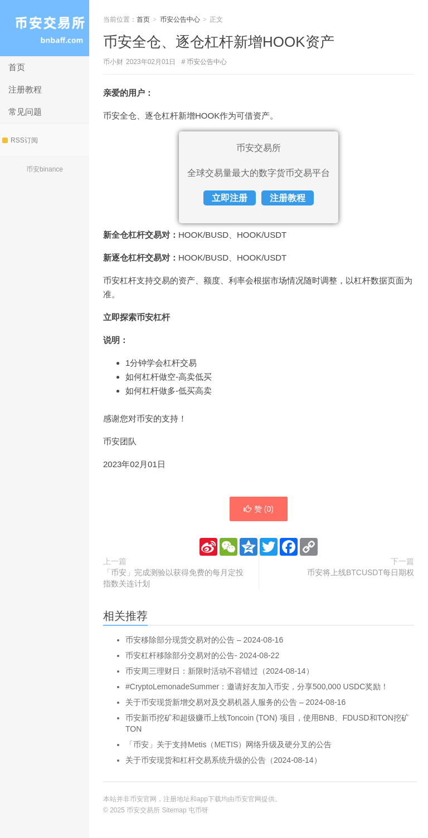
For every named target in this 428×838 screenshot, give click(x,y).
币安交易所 (44, 28)
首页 (16, 67)
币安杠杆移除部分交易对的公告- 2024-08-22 (202, 655)
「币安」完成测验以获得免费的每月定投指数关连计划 (173, 578)
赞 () (259, 508)
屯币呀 (198, 810)
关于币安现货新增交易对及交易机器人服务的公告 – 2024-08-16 (235, 702)
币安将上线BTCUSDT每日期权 (360, 572)
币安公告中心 (180, 19)
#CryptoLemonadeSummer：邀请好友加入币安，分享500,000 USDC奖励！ (256, 686)
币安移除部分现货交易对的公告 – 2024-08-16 (204, 639)
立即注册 (229, 198)
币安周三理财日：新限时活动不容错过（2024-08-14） (219, 671)
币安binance (44, 169)
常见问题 (25, 111)
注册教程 (25, 89)
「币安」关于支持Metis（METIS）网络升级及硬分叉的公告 (228, 744)
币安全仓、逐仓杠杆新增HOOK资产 (218, 41)
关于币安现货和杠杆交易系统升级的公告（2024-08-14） (223, 760)
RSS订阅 (20, 140)
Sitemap (174, 810)
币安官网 (248, 799)
